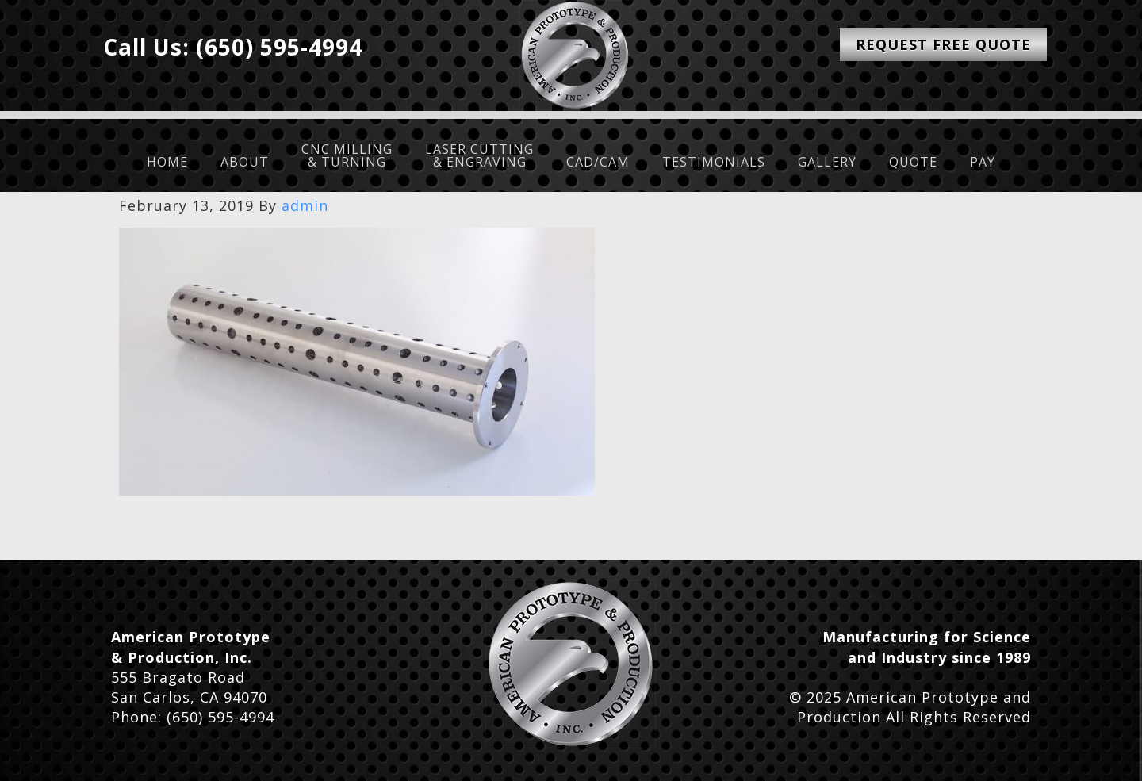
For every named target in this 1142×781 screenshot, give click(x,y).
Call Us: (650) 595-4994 (232, 47)
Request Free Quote (943, 44)
